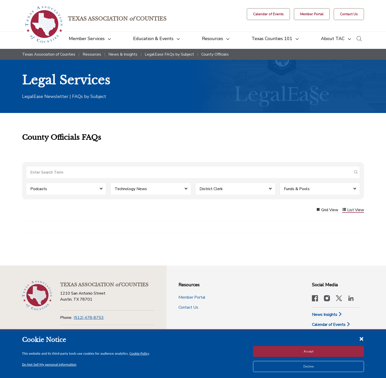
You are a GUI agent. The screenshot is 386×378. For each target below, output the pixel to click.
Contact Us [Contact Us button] (188, 307)
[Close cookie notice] (361, 338)
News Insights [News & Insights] (327, 314)
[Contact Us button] (349, 14)
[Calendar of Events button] (268, 14)
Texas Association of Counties (48, 54)
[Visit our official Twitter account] (339, 298)
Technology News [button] (131, 189)
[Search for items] (189, 172)
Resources (92, 54)
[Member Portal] (312, 14)
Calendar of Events (331, 324)
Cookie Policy (139, 353)
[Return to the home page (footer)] (37, 296)
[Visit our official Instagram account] (327, 298)
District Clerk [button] (211, 189)
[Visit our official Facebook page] (315, 298)
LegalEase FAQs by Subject (169, 54)
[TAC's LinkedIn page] (351, 298)
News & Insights (122, 54)
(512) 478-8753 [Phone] (89, 317)
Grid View (327, 210)
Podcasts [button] (38, 189)
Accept (308, 351)
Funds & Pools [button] (297, 189)
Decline (308, 366)
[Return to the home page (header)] (44, 24)
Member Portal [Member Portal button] (192, 297)
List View (353, 210)
